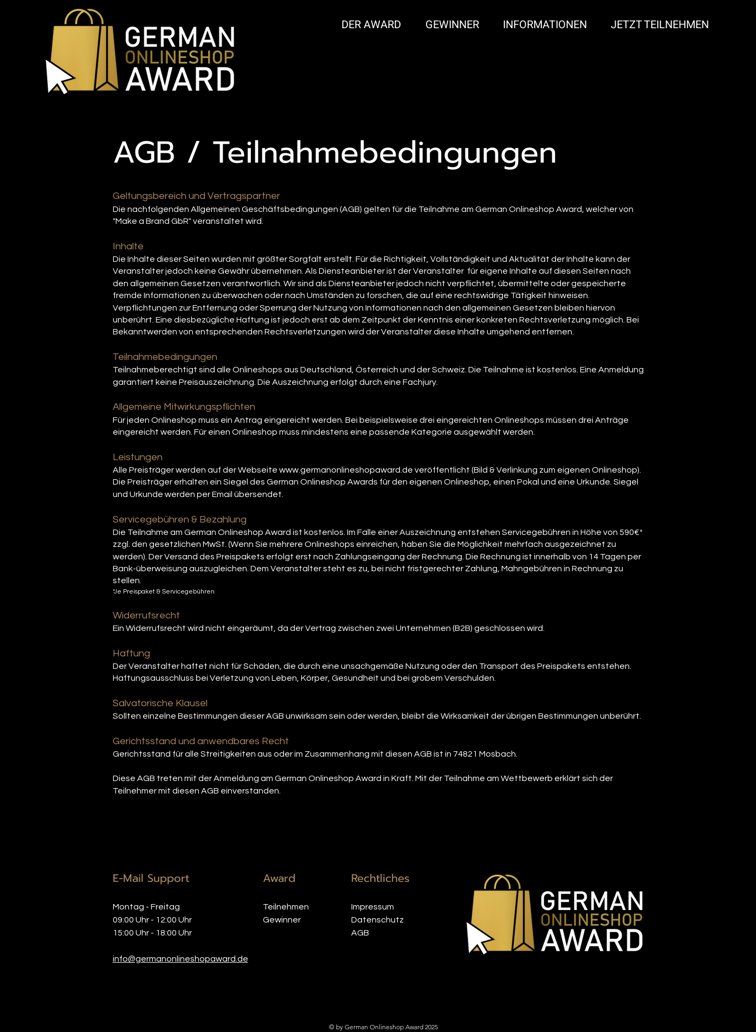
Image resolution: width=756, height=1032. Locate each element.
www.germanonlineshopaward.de (346, 470)
